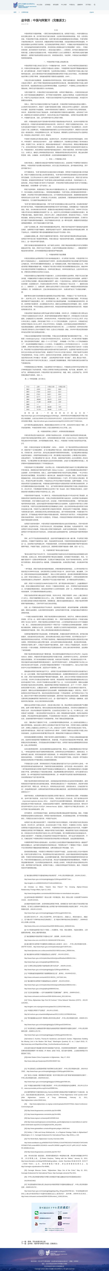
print (92, 12)
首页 (15, 12)
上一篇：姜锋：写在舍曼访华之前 (33, 1241)
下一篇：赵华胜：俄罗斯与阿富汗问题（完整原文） (40, 1243)
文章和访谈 (24, 12)
